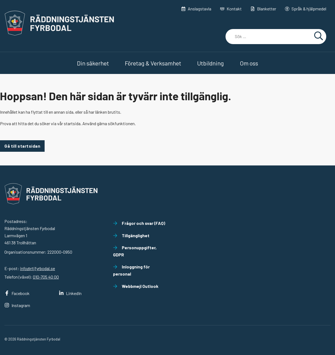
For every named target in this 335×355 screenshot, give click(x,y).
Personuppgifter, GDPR (135, 251)
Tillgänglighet (131, 235)
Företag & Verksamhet (153, 63)
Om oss (249, 63)
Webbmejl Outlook (135, 286)
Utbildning (210, 63)
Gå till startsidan (22, 145)
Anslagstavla (196, 8)
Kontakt (231, 8)
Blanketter (263, 8)
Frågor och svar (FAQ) (139, 223)
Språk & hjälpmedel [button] (305, 8)
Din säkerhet (93, 63)
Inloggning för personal (131, 270)
